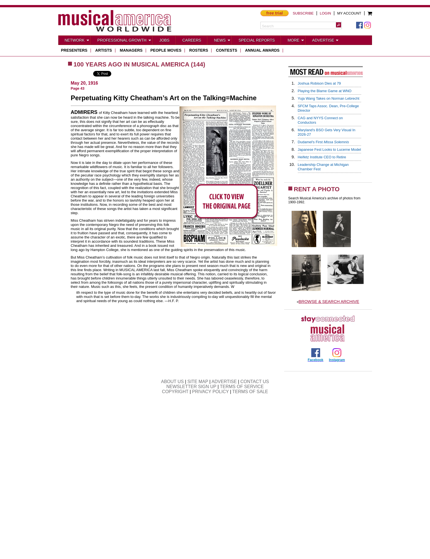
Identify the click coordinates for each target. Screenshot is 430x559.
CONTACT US (254, 381)
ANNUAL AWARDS (262, 50)
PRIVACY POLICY (210, 391)
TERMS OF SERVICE (242, 386)
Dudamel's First (323, 142)
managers (131, 50)
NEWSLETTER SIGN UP (191, 386)
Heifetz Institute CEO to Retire (322, 157)
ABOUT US (172, 381)
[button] (338, 25)
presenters (74, 50)
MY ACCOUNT (349, 13)
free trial (274, 13)
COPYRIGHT (175, 391)
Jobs (164, 40)
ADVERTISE (224, 381)
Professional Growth (124, 41)
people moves (165, 50)
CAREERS (191, 40)
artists (103, 50)
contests (226, 50)
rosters (198, 50)
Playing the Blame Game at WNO (325, 91)
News (222, 41)
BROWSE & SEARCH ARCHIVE (329, 301)
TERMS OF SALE (250, 391)
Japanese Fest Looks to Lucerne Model (329, 149)
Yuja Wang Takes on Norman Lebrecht (328, 98)
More (296, 41)
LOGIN (325, 13)
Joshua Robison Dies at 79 (319, 83)
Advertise (325, 41)
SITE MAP (197, 381)
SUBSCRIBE (303, 13)
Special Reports (256, 40)
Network (77, 41)
